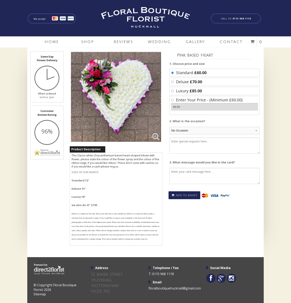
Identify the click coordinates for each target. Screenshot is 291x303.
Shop (87, 42)
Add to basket (184, 195)
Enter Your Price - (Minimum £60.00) (209, 100)
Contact (231, 42)
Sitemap (40, 294)
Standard (191, 72)
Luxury (189, 91)
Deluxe (189, 81)
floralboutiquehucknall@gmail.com (175, 288)
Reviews (123, 42)
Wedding (159, 42)
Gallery (195, 42)
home (52, 42)
